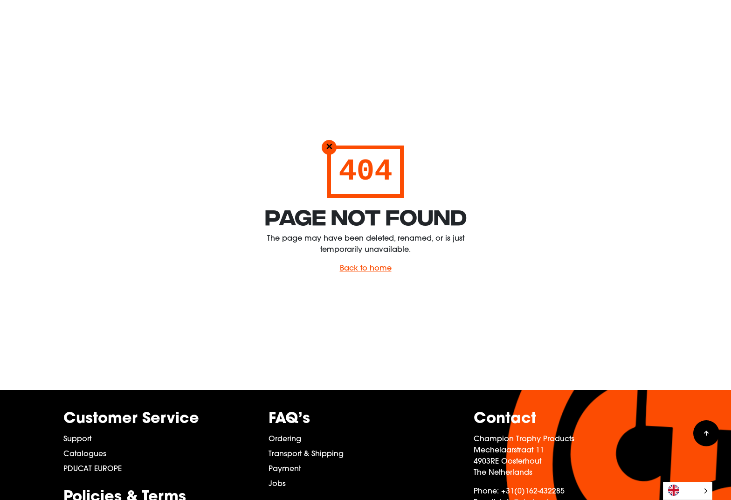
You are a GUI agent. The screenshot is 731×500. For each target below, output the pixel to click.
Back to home (366, 268)
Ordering (285, 439)
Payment (285, 469)
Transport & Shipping (306, 454)
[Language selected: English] (687, 491)
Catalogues (84, 454)
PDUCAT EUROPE (92, 469)
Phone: (486, 491)
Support (77, 439)
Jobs (277, 484)
